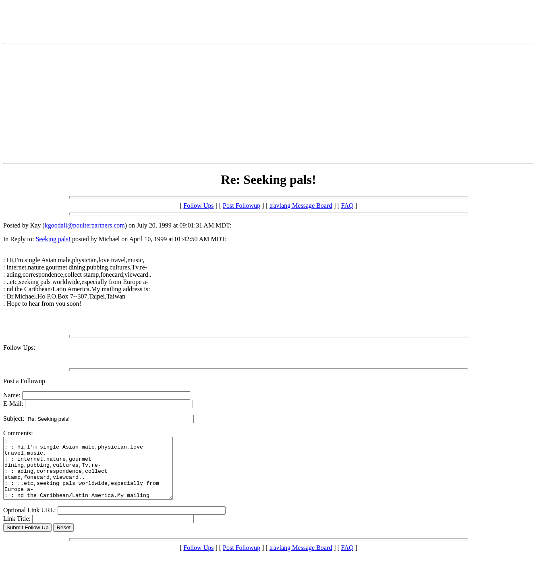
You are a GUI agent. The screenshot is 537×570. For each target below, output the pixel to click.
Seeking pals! (52, 239)
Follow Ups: (19, 347)
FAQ (347, 205)
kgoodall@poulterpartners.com (85, 225)
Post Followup (241, 205)
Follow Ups (198, 205)
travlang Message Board (301, 205)
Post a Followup (24, 381)
